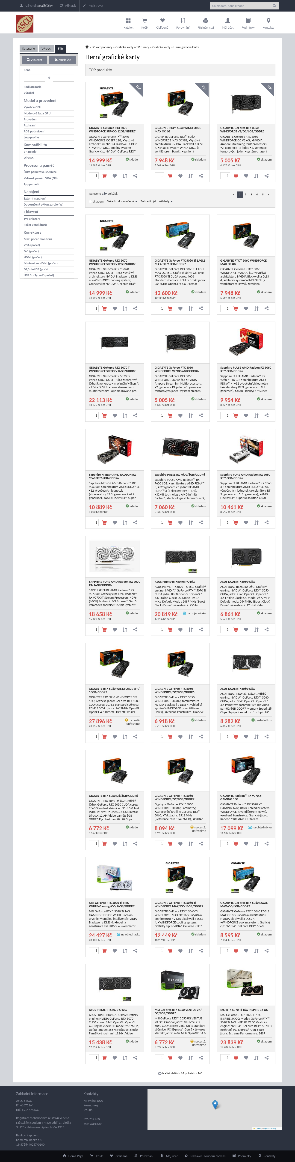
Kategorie (28, 49)
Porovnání (182, 22)
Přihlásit (68, 6)
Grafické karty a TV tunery (132, 47)
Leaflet (257, 1128)
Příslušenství (206, 22)
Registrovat (93, 6)
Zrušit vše (63, 60)
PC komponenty (102, 47)
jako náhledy (163, 201)
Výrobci (46, 49)
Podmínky (248, 22)
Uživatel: (36, 6)
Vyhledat (34, 60)
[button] (215, 1105)
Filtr (60, 49)
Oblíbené (162, 22)
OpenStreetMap (270, 1128)
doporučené (127, 201)
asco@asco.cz (93, 1124)
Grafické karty (161, 47)
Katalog (128, 22)
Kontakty (268, 22)
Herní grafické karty (186, 47)
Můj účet (228, 22)
